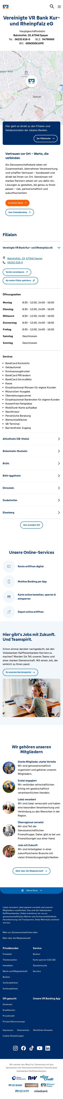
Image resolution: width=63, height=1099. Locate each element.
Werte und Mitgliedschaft (15, 971)
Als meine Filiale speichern (20, 280)
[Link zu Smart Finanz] (47, 1085)
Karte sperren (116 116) (44, 959)
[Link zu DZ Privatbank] (31, 1085)
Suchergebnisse (10, 982)
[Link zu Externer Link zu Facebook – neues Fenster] (23, 1048)
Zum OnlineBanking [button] (19, 212)
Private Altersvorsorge (14, 1021)
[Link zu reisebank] (41, 1091)
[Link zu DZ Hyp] (22, 1091)
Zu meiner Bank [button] (17, 203)
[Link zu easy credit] (47, 1077)
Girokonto (7, 1004)
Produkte (7, 954)
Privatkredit (8, 1016)
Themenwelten (10, 959)
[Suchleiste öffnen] (52, 6)
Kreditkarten (9, 1010)
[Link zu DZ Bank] (15, 1085)
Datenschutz (23, 1030)
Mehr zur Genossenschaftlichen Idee (20, 932)
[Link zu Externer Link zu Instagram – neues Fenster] (15, 1048)
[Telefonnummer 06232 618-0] (15, 262)
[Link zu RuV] (32, 1078)
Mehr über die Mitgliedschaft (31, 871)
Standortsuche (40, 965)
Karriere (37, 971)
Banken (6, 977)
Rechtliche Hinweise (43, 1030)
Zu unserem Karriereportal (20, 672)
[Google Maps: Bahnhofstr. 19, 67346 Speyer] (25, 258)
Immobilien (8, 965)
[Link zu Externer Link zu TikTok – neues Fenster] (31, 1048)
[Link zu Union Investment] (19, 1078)
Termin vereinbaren (17, 272)
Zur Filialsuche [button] (46, 138)
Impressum (8, 1030)
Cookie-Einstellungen (13, 1036)
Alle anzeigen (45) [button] (31, 525)
